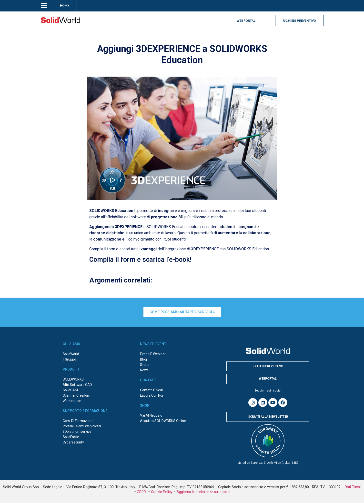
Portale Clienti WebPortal (82, 426)
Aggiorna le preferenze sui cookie (203, 492)
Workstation (72, 401)
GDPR (142, 492)
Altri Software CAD (77, 385)
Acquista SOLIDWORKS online (163, 421)
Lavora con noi (151, 395)
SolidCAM (70, 390)
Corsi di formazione (78, 421)
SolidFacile (71, 437)
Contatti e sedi (151, 390)
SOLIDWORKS (73, 379)
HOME (65, 6)
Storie (144, 365)
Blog (143, 359)
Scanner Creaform (77, 395)
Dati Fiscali (353, 487)
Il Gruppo (69, 359)
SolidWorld (71, 354)
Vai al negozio (151, 415)
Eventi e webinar (153, 354)
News (144, 370)
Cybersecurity (73, 442)
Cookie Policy (161, 492)
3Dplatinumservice (77, 431)
